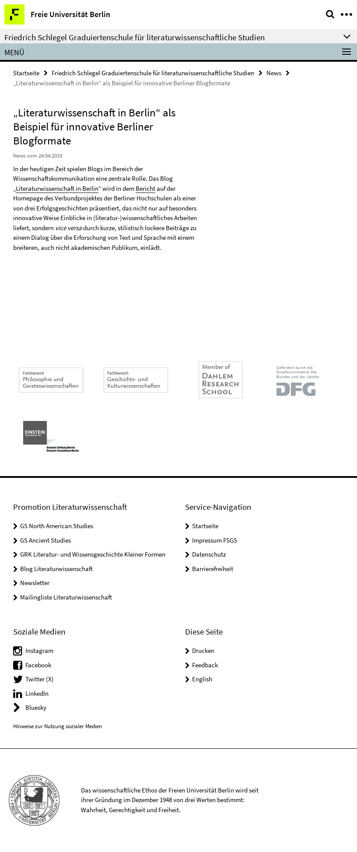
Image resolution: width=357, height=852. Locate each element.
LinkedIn (37, 693)
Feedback (205, 665)
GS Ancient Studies (45, 540)
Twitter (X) (39, 679)
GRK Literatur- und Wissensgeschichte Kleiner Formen (92, 554)
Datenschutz (209, 554)
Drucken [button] (203, 650)
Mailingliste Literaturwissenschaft (66, 597)
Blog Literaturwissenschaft (56, 568)
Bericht (145, 188)
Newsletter (34, 583)
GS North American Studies (56, 526)
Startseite (26, 73)
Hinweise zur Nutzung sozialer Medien (57, 726)
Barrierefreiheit (212, 568)
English (202, 679)
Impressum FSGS (214, 540)
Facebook (38, 665)
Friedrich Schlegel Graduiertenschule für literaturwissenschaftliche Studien (153, 73)
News (273, 73)
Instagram (39, 650)
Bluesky (35, 707)
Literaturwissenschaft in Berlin (57, 188)
